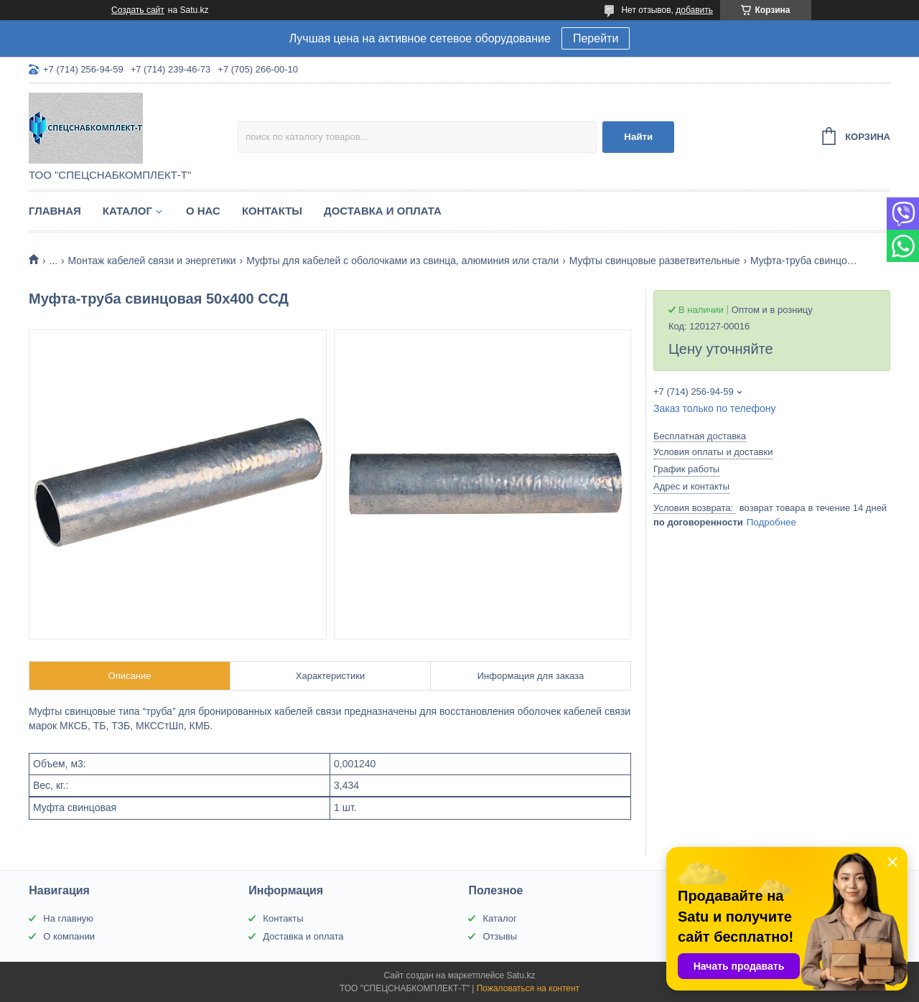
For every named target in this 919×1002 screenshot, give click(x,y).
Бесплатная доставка (699, 436)
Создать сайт (137, 10)
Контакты (272, 210)
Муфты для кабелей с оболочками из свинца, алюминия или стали (402, 260)
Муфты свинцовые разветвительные (654, 260)
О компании (69, 936)
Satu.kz (520, 975)
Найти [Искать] (638, 136)
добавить (694, 10)
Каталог (127, 210)
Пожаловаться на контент (528, 988)
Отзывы (499, 936)
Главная (55, 210)
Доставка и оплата (383, 210)
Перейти (595, 38)
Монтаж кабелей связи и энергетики (152, 260)
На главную (68, 918)
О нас (203, 210)
